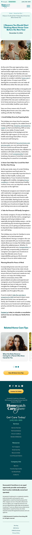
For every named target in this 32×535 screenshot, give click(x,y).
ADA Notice (16, 528)
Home (10, 13)
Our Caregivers (16, 447)
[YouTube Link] (16, 386)
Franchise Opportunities (16, 469)
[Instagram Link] (22, 386)
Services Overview (16, 427)
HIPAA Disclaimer (16, 530)
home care (25, 78)
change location (12, 1)
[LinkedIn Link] (19, 386)
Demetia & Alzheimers (16, 436)
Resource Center (16, 452)
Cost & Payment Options (16, 455)
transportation (24, 247)
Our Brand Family (16, 471)
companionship (18, 154)
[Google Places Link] (10, 386)
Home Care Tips (18, 13)
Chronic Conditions (16, 433)
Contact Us (16, 474)
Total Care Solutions (16, 430)
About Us (16, 466)
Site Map (16, 525)
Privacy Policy (16, 533)
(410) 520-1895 (26, 1)
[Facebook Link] (13, 386)
